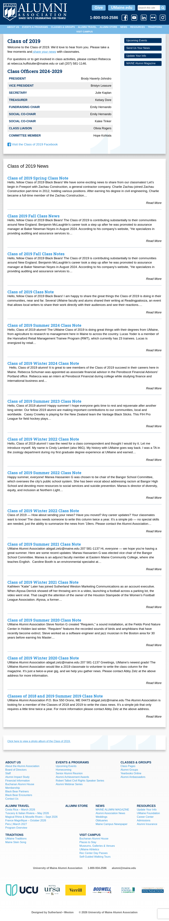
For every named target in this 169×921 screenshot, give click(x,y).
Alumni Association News (110, 813)
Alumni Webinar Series (69, 784)
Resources (137, 27)
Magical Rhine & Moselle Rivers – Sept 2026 (31, 816)
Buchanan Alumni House (19, 784)
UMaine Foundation (148, 813)
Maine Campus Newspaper (111, 824)
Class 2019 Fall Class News (33, 216)
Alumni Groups (129, 769)
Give (99, 7)
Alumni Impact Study (17, 777)
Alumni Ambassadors (133, 777)
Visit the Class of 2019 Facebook (32, 144)
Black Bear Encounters (18, 795)
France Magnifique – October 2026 (25, 820)
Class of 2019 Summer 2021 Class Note (44, 544)
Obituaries (102, 820)
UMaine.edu (121, 7)
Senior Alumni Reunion (69, 773)
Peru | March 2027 (16, 824)
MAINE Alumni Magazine (140, 63)
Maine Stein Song (15, 842)
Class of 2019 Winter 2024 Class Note (43, 363)
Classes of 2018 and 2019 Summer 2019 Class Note (55, 696)
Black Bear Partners (17, 791)
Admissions (143, 820)
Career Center (145, 816)
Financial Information (17, 780)
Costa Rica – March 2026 (20, 809)
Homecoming (63, 769)
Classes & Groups (63, 27)
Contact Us (11, 798)
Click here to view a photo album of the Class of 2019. (38, 741)
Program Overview (16, 827)
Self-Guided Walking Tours (95, 856)
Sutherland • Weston (61, 912)
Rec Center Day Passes (93, 853)
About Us (13, 27)
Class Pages (128, 766)
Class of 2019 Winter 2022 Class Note (43, 439)
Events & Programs (35, 27)
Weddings (101, 816)
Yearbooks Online (131, 773)
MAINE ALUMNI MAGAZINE (112, 809)
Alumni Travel (87, 27)
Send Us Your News (138, 48)
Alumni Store (108, 27)
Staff (8, 773)
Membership (12, 787)
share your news (44, 51)
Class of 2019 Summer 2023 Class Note (44, 401)
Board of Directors (16, 769)
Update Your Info (136, 55)
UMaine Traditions (16, 838)
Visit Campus (84, 31)
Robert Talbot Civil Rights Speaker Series (80, 780)
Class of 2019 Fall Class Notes (36, 253)
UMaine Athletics (89, 849)
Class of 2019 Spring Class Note (37, 178)
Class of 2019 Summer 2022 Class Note (44, 472)
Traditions (155, 27)
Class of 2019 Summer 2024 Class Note (44, 325)
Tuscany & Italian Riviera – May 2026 (27, 813)
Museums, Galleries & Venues (97, 845)
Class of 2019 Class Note (30, 291)
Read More (154, 203)
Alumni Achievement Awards (72, 777)
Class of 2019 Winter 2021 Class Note (43, 582)
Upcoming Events (136, 40)
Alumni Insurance (147, 824)
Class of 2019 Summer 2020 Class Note (44, 620)
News (123, 27)
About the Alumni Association (22, 766)
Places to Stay (87, 842)
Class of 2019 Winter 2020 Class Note (43, 658)
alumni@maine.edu (124, 868)
